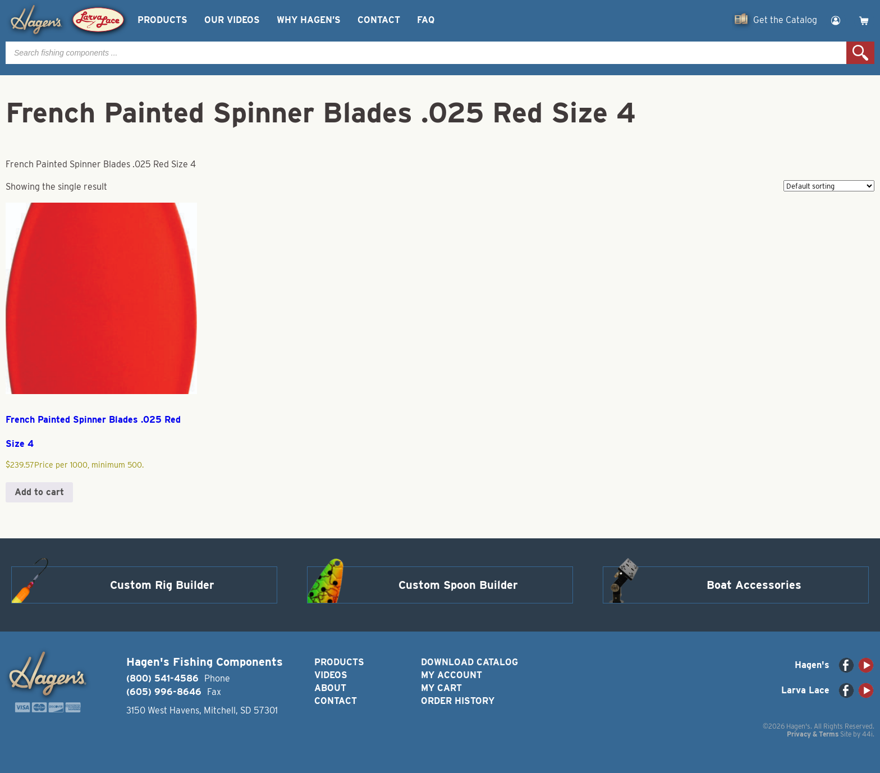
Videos (330, 675)
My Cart (441, 688)
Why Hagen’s (309, 20)
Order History (457, 701)
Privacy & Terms (812, 734)
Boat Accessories (754, 585)
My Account (451, 675)
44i (867, 734)
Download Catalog (469, 662)
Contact (379, 20)
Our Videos (232, 20)
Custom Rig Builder (162, 585)
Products (162, 20)
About (330, 688)
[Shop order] (828, 185)
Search (860, 53)
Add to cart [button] (39, 492)
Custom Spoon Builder (458, 585)
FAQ (425, 20)
